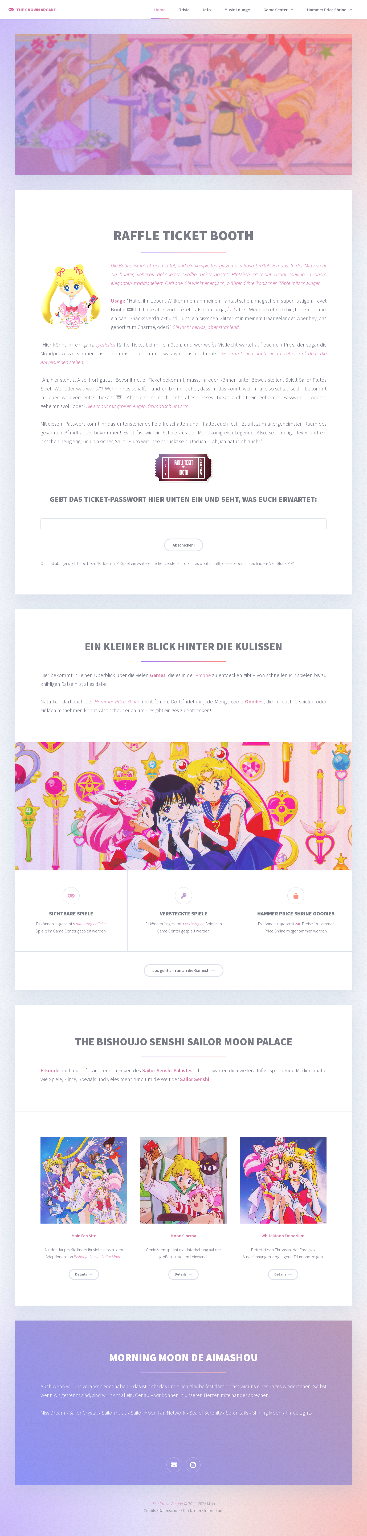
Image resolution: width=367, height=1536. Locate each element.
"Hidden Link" (108, 563)
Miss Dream (52, 1412)
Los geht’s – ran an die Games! (180, 970)
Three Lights (298, 1412)
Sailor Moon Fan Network (158, 1412)
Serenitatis (237, 1412)
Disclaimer (192, 1510)
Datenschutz (169, 1510)
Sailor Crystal (83, 1412)
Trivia (184, 9)
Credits (150, 1510)
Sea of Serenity (205, 1412)
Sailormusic (114, 1412)
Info (207, 9)
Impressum (213, 1510)
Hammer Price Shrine (326, 9)
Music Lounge (237, 9)
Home (159, 9)
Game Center (275, 9)
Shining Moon (267, 1412)
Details (81, 1274)
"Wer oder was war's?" (77, 388)
